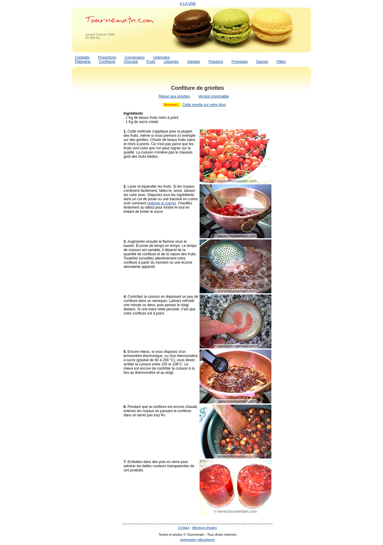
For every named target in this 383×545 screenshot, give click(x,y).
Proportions (107, 57)
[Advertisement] (96, 171)
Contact (183, 527)
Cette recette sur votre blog (204, 105)
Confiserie (107, 62)
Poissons (216, 62)
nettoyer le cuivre (160, 203)
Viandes (193, 62)
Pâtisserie (83, 62)
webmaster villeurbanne (197, 539)
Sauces (262, 62)
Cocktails (82, 57)
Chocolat (131, 62)
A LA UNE (188, 3)
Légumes (171, 62)
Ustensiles (161, 57)
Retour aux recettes (174, 96)
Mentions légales (204, 527)
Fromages (240, 62)
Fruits (150, 62)
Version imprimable (213, 96)
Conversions (135, 57)
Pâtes (281, 62)
